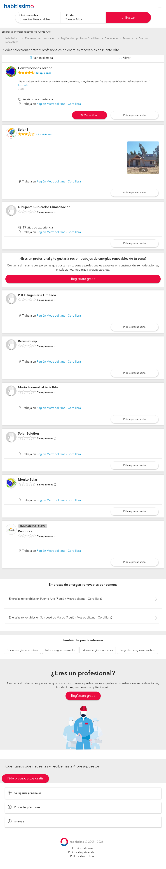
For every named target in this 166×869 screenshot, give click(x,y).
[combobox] (37, 17)
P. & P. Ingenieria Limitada (37, 295)
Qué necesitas (28, 15)
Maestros (128, 38)
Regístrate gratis (83, 695)
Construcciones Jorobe (35, 68)
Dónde (69, 15)
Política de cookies (82, 856)
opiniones (43, 73)
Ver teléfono (89, 115)
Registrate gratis (83, 279)
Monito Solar (27, 479)
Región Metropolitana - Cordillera (79, 38)
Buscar (127, 17)
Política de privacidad (82, 852)
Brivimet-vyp (27, 341)
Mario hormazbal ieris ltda (38, 387)
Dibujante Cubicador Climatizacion (44, 207)
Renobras (25, 531)
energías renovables (22, 650)
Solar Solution (28, 433)
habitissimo (11, 38)
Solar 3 (23, 129)
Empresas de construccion (40, 38)
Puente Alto (111, 38)
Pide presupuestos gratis (25, 778)
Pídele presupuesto (134, 115)
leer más (23, 85)
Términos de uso (82, 848)
